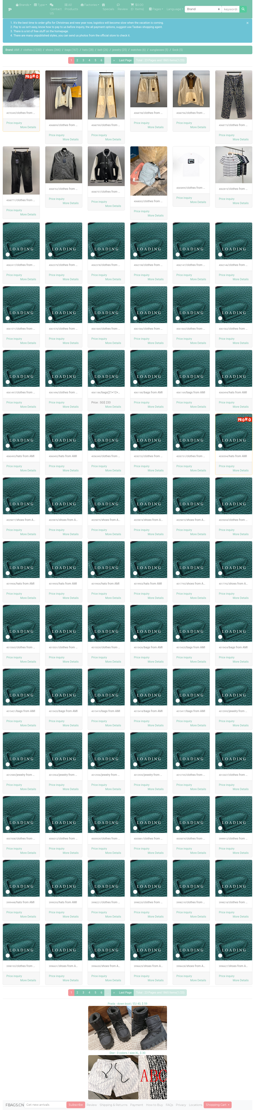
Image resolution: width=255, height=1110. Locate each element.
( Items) (138, 7)
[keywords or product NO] (231, 9)
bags (71, 50)
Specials (108, 7)
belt (103, 50)
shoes (53, 50)
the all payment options (100, 27)
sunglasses (159, 50)
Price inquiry (14, 123)
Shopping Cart (216, 1104)
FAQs (169, 1105)
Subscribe (76, 1104)
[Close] (247, 23)
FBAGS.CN (14, 1105)
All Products (71, 7)
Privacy (181, 1105)
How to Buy (154, 1105)
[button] (28, 127)
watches (138, 50)
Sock (177, 50)
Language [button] (173, 9)
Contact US (56, 9)
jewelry (119, 50)
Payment (136, 1105)
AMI (16, 50)
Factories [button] (89, 5)
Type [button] (39, 5)
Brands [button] (22, 5)
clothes (32, 50)
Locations (195, 1105)
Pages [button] (155, 9)
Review (122, 7)
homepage (61, 31)
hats (88, 50)
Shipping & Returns (113, 1105)
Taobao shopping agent (147, 27)
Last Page (125, 60)
